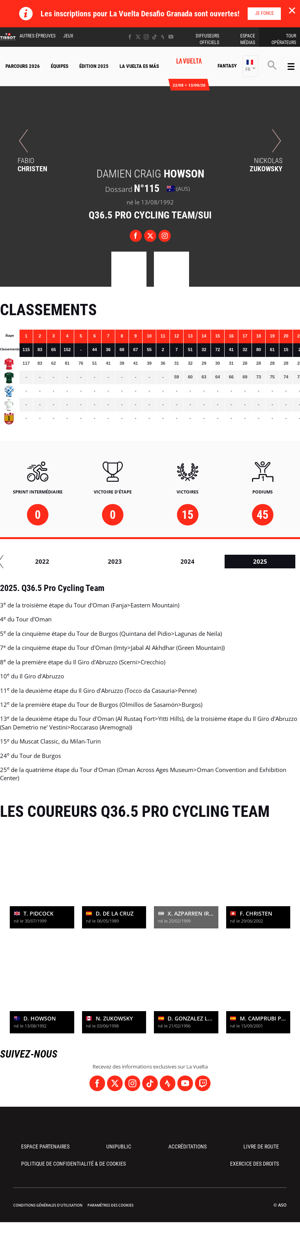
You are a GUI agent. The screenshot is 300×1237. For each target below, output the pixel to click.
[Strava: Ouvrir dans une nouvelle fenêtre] (163, 37)
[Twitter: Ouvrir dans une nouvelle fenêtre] (138, 37)
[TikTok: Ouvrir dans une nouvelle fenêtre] (154, 37)
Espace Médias (247, 39)
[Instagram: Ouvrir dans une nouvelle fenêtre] (146, 37)
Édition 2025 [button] (94, 66)
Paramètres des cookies (111, 1205)
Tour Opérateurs (283, 39)
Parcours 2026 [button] (22, 66)
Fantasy (227, 66)
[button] (250, 66)
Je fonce (264, 13)
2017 (123, 561)
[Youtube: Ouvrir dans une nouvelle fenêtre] (171, 37)
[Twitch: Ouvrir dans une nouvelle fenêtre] (203, 1083)
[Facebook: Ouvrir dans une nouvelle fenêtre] (130, 37)
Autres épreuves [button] (37, 36)
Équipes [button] (59, 66)
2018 (195, 561)
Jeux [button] (68, 36)
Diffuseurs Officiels (207, 39)
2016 (50, 561)
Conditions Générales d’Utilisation (47, 1205)
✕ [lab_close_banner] (292, 10)
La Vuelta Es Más (139, 66)
